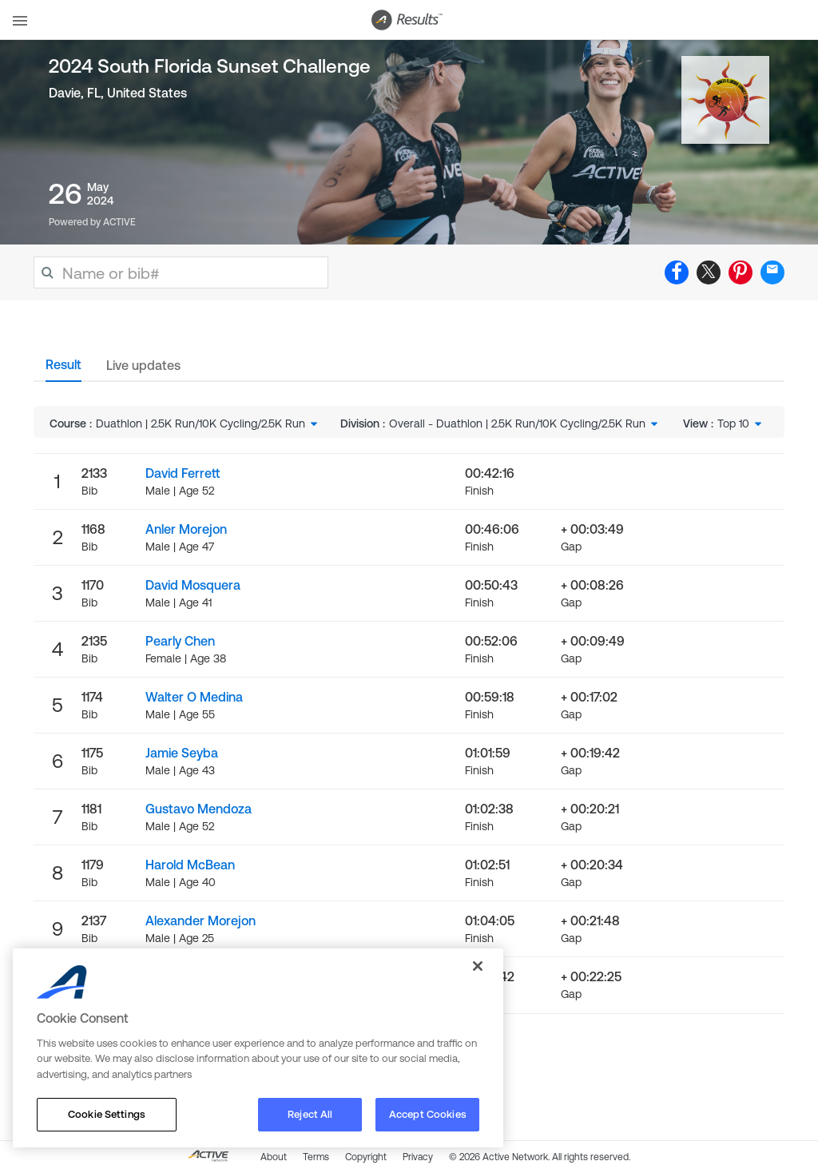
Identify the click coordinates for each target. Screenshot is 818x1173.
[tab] (63, 369)
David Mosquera (192, 585)
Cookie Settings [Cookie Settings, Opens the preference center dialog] (106, 1114)
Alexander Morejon (200, 920)
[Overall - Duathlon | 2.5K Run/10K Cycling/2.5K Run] (525, 423)
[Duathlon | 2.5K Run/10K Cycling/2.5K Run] (208, 423)
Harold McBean (190, 864)
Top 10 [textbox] (733, 423)
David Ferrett (182, 473)
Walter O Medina (194, 697)
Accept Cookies (428, 1114)
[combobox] (208, 423)
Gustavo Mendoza (198, 808)
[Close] (477, 966)
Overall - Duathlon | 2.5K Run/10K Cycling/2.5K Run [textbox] (517, 423)
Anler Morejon (186, 529)
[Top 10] (740, 423)
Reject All (310, 1114)
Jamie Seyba (181, 753)
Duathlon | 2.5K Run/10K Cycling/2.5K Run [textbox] (200, 423)
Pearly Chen (180, 641)
